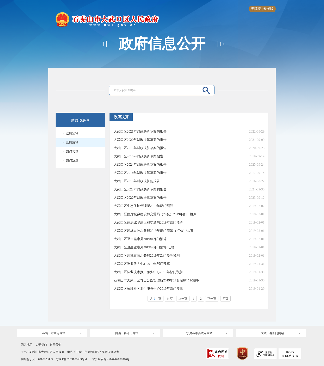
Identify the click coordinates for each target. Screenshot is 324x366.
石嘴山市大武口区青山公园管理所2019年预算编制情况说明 (157, 280)
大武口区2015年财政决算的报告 (137, 181)
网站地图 (26, 344)
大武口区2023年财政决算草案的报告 (140, 189)
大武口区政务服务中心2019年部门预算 (142, 264)
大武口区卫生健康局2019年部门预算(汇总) (144, 247)
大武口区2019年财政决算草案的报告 (140, 148)
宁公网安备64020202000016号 (111, 359)
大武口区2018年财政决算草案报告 (138, 156)
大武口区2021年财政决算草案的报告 (140, 131)
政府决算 (72, 142)
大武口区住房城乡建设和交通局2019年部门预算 (148, 222)
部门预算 (72, 151)
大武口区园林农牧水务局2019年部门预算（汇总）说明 (153, 230)
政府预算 (72, 133)
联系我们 (55, 344)
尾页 (225, 298)
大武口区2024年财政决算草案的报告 (140, 164)
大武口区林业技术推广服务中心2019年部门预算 (148, 272)
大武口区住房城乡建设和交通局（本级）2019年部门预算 (155, 214)
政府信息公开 (162, 44)
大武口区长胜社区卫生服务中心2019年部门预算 (148, 288)
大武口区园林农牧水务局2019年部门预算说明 (147, 255)
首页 (170, 298)
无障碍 (256, 9)
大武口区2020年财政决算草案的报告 (140, 139)
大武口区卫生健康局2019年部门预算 (140, 239)
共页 (155, 298)
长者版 (268, 9)
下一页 (211, 298)
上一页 (183, 298)
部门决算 (72, 160)
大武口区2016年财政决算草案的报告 (140, 173)
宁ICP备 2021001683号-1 (71, 359)
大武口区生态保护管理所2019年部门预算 (143, 206)
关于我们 (41, 344)
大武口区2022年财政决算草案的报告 (140, 197)
